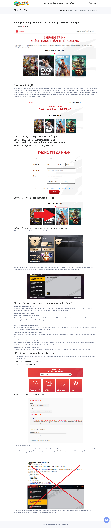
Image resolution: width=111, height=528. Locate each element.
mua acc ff (30, 449)
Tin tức (67, 3)
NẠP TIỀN (52, 3)
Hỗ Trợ (72, 3)
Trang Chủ (46, 3)
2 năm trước (18, 26)
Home (60, 10)
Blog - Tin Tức (66, 10)
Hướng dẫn (60, 3)
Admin (25, 26)
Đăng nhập (92, 3)
